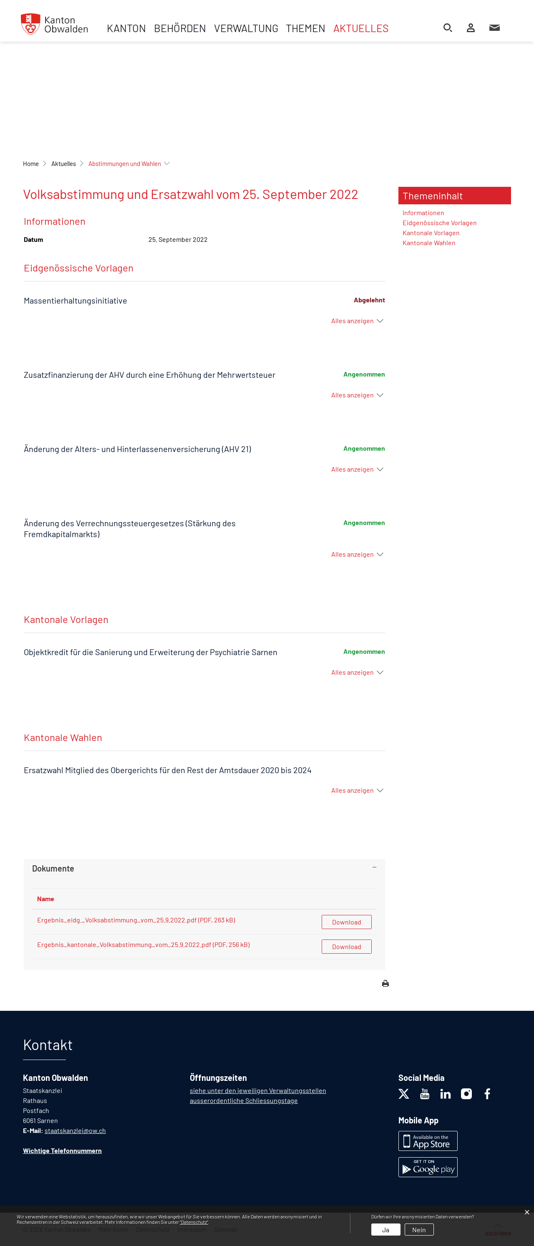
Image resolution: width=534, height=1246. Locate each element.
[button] (63, 163)
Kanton (126, 28)
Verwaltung (246, 28)
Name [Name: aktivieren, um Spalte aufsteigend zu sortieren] (45, 898)
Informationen (423, 212)
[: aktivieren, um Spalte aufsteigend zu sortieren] (347, 898)
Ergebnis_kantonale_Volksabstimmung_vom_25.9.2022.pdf (124, 944)
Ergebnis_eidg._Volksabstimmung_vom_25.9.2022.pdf (117, 920)
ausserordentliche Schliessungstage (244, 1100)
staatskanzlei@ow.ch (75, 1130)
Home (31, 163)
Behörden (180, 28)
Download (346, 922)
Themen (305, 28)
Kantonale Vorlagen (431, 232)
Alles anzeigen (352, 320)
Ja (385, 1229)
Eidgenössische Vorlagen (440, 222)
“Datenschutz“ (194, 1222)
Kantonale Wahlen (429, 242)
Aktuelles (361, 28)
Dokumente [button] (53, 868)
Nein (419, 1229)
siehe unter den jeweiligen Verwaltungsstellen (258, 1090)
